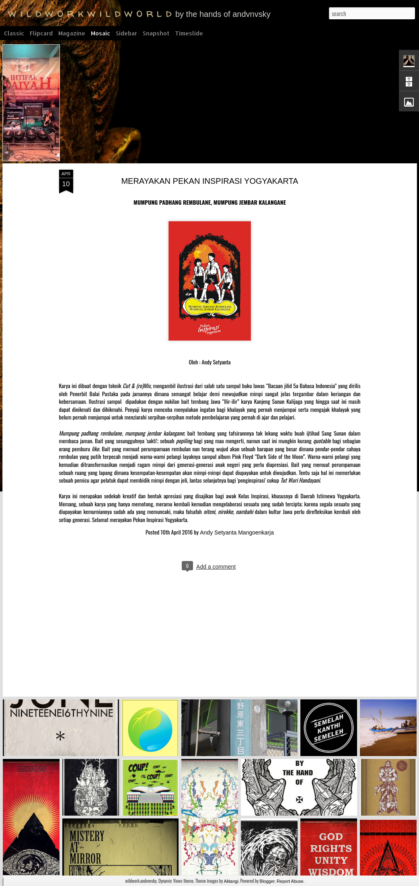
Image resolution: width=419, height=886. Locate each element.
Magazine (71, 33)
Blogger (267, 881)
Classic (14, 33)
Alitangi (231, 881)
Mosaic (100, 33)
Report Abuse (290, 881)
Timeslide (189, 33)
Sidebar (126, 33)
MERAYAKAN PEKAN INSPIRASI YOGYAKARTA (205, 176)
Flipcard (41, 33)
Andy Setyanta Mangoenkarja (232, 527)
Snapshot (156, 33)
